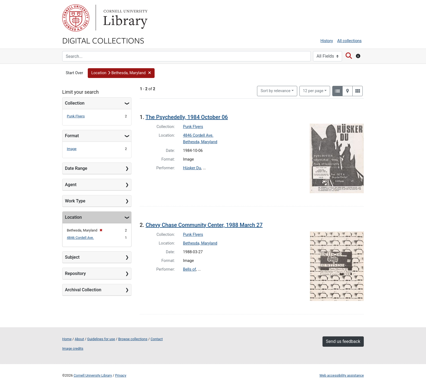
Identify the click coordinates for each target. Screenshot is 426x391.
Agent (70, 184)
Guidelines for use (101, 339)
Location (73, 217)
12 (313, 90)
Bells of (189, 269)
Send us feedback (343, 341)
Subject (72, 257)
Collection (74, 103)
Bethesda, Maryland (200, 142)
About (79, 339)
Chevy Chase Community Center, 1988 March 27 (204, 225)
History (327, 41)
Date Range (76, 168)
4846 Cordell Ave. (80, 238)
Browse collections (133, 339)
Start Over (74, 73)
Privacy (120, 375)
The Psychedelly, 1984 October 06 (186, 117)
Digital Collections (103, 40)
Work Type (75, 201)
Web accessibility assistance (342, 375)
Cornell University (75, 18)
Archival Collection (83, 289)
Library (124, 18)
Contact (157, 339)
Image (72, 149)
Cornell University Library (93, 375)
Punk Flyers (76, 116)
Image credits (72, 348)
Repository (75, 273)
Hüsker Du (192, 168)
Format (72, 135)
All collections (349, 41)
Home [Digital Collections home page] (66, 339)
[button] (121, 73)
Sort (275, 91)
